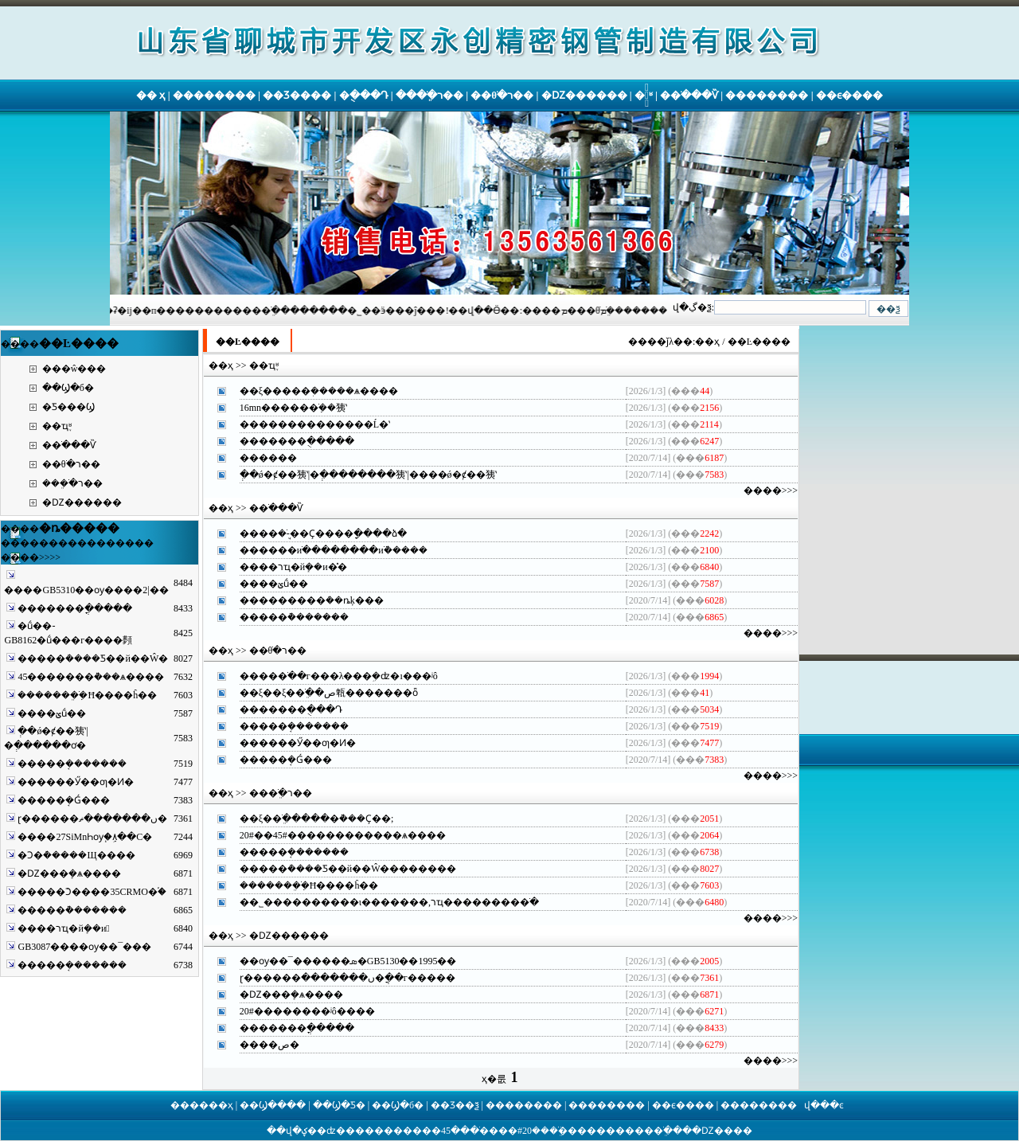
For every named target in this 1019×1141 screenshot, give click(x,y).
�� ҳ (150, 95)
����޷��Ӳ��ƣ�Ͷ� (76, 781)
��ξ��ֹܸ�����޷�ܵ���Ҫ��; (317, 818)
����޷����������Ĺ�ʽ (315, 424)
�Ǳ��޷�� (722, 1130)
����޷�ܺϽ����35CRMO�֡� (92, 891)
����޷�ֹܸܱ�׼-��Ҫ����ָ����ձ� (323, 533)
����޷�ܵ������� (72, 910)
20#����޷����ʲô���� (307, 1011)
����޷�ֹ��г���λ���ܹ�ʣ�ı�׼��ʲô (339, 676)
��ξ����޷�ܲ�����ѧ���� (319, 391)
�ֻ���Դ (363, 95)
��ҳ (707, 341)
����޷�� (268, 457)
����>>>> (31, 557)
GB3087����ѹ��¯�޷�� (84, 946)
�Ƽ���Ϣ (68, 406)
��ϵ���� (849, 95)
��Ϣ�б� (68, 387)
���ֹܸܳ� (553, 1130)
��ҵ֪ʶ (57, 426)
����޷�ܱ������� (72, 763)
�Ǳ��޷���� (584, 95)
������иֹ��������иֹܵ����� (334, 550)
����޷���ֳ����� (75, 608)
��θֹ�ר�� (501, 95)
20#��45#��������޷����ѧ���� (343, 835)
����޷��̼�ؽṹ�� (52, 713)
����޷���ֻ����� (297, 441)
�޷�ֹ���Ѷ (689, 95)
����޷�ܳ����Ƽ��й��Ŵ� (93, 658)
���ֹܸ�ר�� (429, 95)
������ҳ (201, 1105)
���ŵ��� (74, 368)
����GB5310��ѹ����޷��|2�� (86, 590)
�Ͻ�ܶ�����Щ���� (76, 855)
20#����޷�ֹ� (501, 1130)
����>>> (771, 490)
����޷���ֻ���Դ (291, 709)
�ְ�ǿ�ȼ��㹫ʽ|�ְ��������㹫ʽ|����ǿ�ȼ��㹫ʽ (368, 474)
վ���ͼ (824, 1105)
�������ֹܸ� (634, 1130)
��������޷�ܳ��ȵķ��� (312, 600)
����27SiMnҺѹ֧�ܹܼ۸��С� (85, 836)
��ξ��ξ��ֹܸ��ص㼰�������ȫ (329, 692)
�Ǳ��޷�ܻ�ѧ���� (69, 873)
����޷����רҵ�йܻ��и (63, 928)
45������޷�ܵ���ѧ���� (91, 676)
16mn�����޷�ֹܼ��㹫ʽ (293, 407)
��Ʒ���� (297, 95)
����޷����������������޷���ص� (269, 1044)
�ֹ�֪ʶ (643, 95)
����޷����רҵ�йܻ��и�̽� (293, 566)
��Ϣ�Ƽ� (339, 1105)
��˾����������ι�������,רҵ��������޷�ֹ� (389, 902)
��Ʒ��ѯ (455, 1105)
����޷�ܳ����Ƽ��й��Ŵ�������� (348, 868)
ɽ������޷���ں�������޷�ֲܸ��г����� (347, 977)
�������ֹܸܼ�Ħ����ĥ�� (87, 695)
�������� (214, 95)
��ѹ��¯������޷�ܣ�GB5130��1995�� (348, 961)
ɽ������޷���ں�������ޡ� (92, 818)
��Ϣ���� (273, 1105)
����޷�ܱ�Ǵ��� (64, 800)
